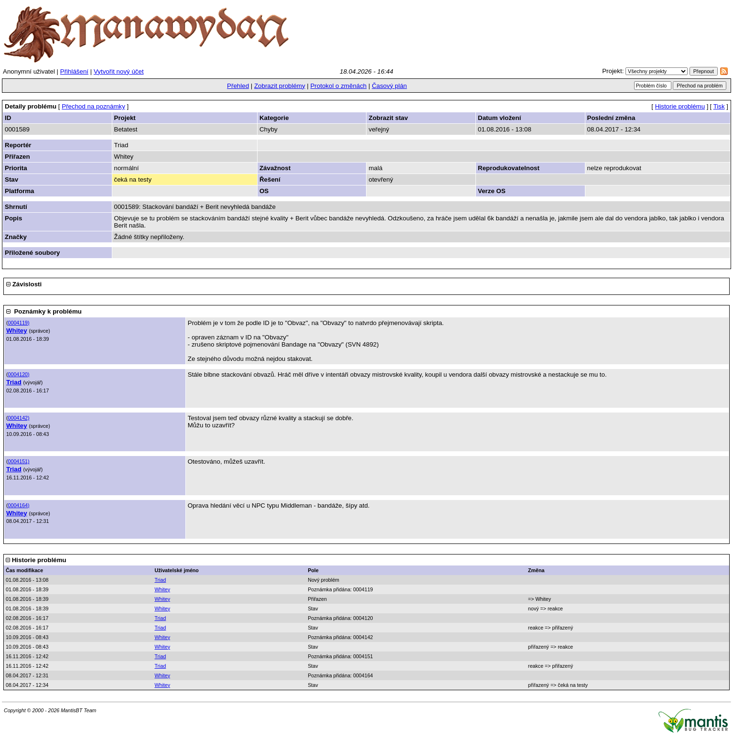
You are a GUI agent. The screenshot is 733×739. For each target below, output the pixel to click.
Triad (14, 382)
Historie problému (680, 106)
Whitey (16, 330)
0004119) (19, 323)
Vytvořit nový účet (119, 71)
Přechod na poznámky (93, 106)
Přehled (238, 85)
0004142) (19, 418)
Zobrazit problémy (279, 85)
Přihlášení (74, 71)
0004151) (19, 461)
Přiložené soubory (32, 252)
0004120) (19, 374)
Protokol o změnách (338, 85)
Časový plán (389, 85)
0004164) (19, 505)
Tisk (719, 106)
